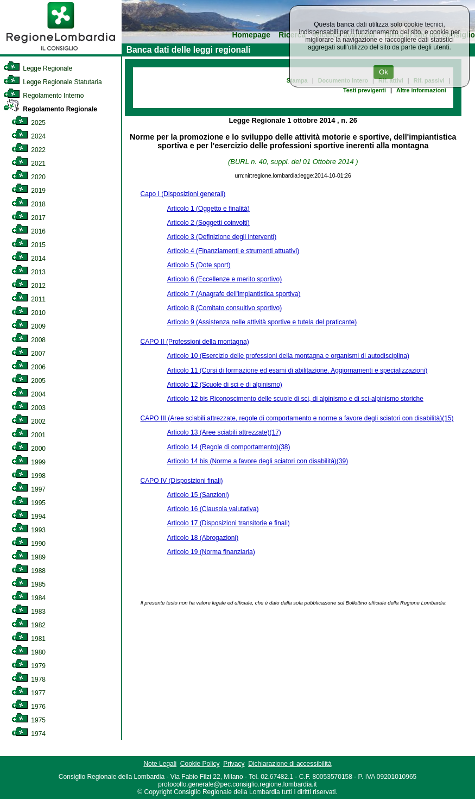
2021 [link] (28, 163)
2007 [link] (28, 353)
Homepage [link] (251, 35)
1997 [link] (28, 489)
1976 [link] (28, 706)
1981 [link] (28, 639)
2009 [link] (28, 326)
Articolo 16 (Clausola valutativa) (213, 509)
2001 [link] (28, 435)
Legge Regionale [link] (37, 68)
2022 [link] (28, 150)
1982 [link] (28, 625)
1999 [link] (28, 462)
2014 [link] (28, 258)
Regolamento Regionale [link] (50, 109)
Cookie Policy (200, 763)
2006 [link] (28, 367)
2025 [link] (28, 123)
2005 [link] (28, 381)
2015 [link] (28, 245)
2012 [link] (28, 286)
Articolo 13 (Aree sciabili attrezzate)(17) (224, 432)
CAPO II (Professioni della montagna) (195, 341)
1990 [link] (28, 544)
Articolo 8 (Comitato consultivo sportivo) (224, 308)
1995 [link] (28, 503)
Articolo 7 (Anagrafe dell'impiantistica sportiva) (234, 294)
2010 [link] (28, 313)
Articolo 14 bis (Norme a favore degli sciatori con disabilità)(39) (257, 461)
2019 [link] (28, 190)
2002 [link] (28, 421)
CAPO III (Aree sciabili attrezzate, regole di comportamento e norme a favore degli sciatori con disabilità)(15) (297, 418)
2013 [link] (28, 272)
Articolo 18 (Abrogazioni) (202, 538)
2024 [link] (28, 136)
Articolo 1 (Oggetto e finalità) (208, 208)
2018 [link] (28, 204)
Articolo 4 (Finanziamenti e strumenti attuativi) (233, 251)
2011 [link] (28, 299)
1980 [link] (28, 652)
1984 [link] (28, 598)
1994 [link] (28, 516)
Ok (383, 72)
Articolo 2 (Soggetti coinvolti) (208, 223)
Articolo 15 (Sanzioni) (198, 495)
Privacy (233, 763)
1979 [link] (28, 666)
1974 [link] (28, 734)
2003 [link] (28, 408)
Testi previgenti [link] (364, 90)
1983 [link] (28, 611)
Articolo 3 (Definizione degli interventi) (221, 237)
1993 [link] (28, 530)
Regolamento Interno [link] (43, 95)
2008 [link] (28, 340)
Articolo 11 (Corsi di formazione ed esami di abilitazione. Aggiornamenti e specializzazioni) (297, 370)
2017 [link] (28, 218)
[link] (61, 52)
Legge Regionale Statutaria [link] (52, 82)
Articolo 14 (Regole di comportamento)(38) (228, 447)
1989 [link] (28, 557)
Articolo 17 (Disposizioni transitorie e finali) (228, 523)
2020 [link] (28, 177)
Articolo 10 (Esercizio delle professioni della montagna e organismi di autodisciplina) (288, 356)
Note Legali (159, 763)
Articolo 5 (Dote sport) (199, 265)
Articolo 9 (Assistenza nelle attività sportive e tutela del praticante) (262, 322)
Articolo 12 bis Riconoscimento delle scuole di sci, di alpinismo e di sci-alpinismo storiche (295, 398)
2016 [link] (28, 231)
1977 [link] (28, 693)
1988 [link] (28, 571)
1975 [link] (28, 720)
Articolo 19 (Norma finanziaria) (211, 552)
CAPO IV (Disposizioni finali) (182, 481)
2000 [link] (28, 448)
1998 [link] (28, 476)
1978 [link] (28, 679)
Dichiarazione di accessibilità (289, 763)
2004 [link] (28, 394)
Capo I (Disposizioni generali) (183, 194)
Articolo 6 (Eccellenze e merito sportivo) (224, 279)
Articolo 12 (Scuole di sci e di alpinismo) (224, 384)
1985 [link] (28, 584)
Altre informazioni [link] (421, 90)
